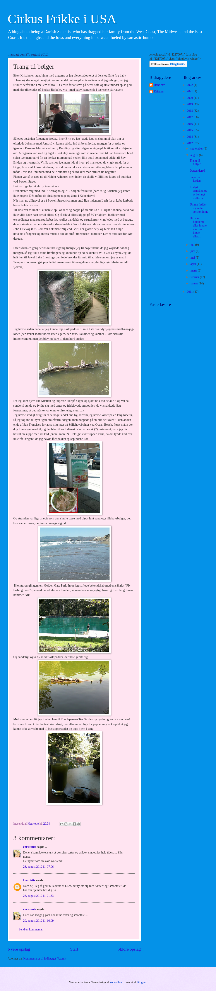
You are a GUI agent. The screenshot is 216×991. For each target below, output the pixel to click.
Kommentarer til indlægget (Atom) (44, 958)
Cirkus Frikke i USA (62, 19)
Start (74, 949)
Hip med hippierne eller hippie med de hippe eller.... (198, 227)
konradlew (116, 982)
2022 (190, 85)
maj (193, 257)
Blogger (141, 982)
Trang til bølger (195, 162)
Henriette (29, 880)
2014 (190, 136)
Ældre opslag (129, 949)
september (197, 148)
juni (193, 251)
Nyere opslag (19, 949)
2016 (190, 123)
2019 (190, 104)
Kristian (158, 91)
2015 (190, 130)
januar (194, 283)
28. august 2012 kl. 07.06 (38, 866)
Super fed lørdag (195, 179)
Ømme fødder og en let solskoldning (199, 208)
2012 (190, 143)
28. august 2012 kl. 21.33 (38, 895)
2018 (190, 110)
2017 (190, 117)
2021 (190, 91)
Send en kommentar (31, 929)
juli (192, 244)
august (194, 155)
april (193, 264)
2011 (190, 291)
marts (194, 270)
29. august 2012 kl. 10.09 (38, 920)
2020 (190, 97)
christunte (29, 846)
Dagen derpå (197, 170)
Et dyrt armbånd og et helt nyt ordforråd (198, 193)
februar (195, 277)
